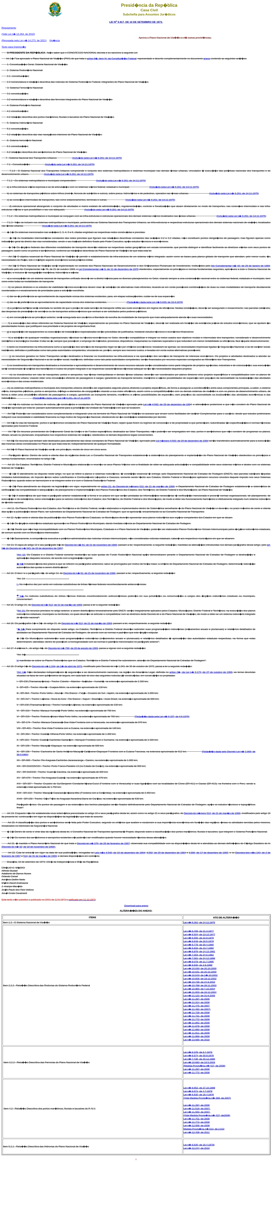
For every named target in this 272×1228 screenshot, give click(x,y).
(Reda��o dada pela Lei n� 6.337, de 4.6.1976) (161, 716)
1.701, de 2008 (201, 1118)
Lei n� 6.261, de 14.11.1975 (199, 922)
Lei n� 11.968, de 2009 (196, 1036)
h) (18, 660)
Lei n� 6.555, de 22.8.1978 (198, 937)
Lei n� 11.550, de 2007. (196, 1112)
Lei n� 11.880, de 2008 (196, 1029)
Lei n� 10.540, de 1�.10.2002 (200, 975)
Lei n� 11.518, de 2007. (196, 1108)
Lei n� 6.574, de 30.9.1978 (198, 1055)
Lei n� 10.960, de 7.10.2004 (199, 988)
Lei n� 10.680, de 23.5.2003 (199, 1062)
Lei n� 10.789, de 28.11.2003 (199, 985)
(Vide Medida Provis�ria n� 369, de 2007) (207, 1098)
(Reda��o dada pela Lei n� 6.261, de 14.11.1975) (61, 398)
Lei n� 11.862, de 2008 (196, 1022)
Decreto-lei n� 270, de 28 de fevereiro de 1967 (103, 843)
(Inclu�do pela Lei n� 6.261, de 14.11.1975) (97, 158)
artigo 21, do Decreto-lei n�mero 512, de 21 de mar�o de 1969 (138, 486)
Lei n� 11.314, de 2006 (196, 1002)
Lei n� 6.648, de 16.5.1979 (198, 941)
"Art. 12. (21, 554)
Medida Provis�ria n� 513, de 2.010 (203, 1128)
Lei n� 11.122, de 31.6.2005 (199, 995)
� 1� (22, 629)
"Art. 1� (21, 672)
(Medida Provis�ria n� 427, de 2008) (204, 1065)
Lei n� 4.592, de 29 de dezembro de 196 (166, 404)
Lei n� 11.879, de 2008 (196, 1026)
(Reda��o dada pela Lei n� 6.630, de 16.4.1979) (155, 302)
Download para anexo (136, 905)
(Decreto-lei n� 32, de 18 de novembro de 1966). (29, 846)
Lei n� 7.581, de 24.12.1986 (199, 958)
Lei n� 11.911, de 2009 (196, 1033)
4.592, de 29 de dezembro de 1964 (166, 852)
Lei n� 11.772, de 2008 (196, 1019)
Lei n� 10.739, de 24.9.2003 (199, 982)
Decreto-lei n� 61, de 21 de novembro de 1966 (91, 544)
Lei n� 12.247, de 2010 (196, 1148)
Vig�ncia (54, 40)
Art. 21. (22, 610)
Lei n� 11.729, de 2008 (196, 1012)
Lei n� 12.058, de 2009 (196, 1125)
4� (20, 596)
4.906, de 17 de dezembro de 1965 (208, 852)
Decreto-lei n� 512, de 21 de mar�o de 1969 (57, 604)
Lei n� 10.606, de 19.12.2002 (199, 978)
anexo (206, 58)
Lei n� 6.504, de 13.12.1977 (199, 934)
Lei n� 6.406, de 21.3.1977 (198, 931)
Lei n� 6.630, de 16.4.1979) (199, 1144)
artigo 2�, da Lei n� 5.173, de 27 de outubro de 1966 (200, 672)
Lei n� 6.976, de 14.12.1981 (199, 951)
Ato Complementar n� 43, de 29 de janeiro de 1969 (240, 265)
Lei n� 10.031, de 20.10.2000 (199, 971)
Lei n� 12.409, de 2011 (196, 1132)
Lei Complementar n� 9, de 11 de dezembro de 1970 (108, 269)
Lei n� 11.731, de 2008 (196, 1016)
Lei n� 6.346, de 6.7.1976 (197, 1052)
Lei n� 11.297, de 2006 (196, 999)
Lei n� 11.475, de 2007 (196, 1005)
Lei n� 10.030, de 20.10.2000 (199, 968)
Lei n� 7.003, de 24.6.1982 (198, 954)
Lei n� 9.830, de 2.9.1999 (197, 965)
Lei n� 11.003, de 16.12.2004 (199, 992)
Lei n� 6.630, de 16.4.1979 (198, 1094)
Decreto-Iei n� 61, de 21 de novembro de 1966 (89, 573)
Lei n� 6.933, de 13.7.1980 (198, 948)
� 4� (20, 564)
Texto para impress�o (14, 46)
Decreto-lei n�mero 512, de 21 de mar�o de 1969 (212, 813)
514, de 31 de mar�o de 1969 (40, 856)
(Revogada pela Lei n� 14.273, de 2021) (24, 40)
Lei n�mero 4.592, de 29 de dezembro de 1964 (182, 440)
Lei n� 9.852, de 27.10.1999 (199, 1087)
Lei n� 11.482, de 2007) (196, 1009)
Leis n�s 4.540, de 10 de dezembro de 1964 (120, 852)
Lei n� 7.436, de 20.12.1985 (199, 1059)
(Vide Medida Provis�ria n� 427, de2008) (206, 1115)
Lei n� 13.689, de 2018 (196, 1039)
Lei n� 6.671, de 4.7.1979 (197, 1091)
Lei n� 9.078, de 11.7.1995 (198, 961)
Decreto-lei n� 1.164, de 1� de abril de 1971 (57, 666)
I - (18, 584)
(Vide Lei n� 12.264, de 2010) (18, 34)
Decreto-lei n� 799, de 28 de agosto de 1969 (73, 648)
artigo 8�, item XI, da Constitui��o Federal (111, 58)
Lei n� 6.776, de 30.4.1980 (198, 944)
